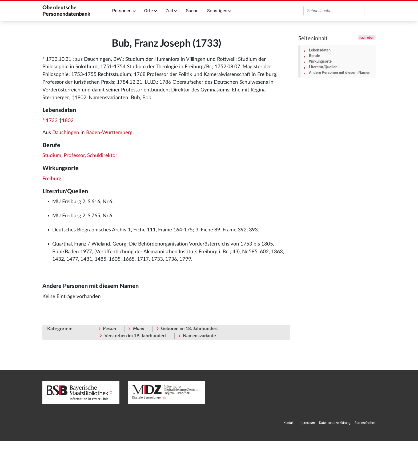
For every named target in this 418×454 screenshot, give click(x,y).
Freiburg (51, 178)
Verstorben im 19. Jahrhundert (135, 336)
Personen (124, 10)
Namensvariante (199, 336)
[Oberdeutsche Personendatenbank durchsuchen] (333, 11)
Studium (51, 155)
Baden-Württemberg (109, 132)
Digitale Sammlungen (147, 397)
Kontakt (289, 423)
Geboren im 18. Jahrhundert (189, 328)
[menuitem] (289, 422)
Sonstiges (219, 10)
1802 (68, 120)
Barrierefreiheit (365, 423)
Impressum (307, 423)
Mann (138, 328)
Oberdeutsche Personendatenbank (66, 11)
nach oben (366, 37)
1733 (52, 120)
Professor (74, 155)
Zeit (171, 10)
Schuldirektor (102, 155)
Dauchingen (65, 132)
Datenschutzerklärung (334, 423)
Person (109, 328)
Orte (150, 10)
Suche (192, 10)
